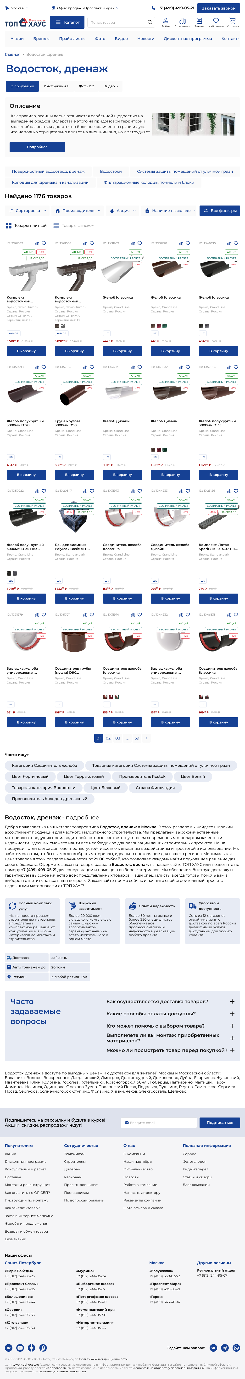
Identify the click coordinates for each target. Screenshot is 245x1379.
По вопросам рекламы (84, 1200)
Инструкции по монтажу (26, 1200)
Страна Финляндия (155, 787)
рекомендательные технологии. (63, 1371)
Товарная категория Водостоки (43, 787)
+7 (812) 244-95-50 (91, 1315)
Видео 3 (111, 86)
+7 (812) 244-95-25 (20, 1276)
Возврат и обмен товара (26, 1231)
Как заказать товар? (22, 1208)
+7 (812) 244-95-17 (90, 1289)
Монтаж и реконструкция (27, 1185)
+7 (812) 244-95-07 (212, 1275)
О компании (134, 1154)
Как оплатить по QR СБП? (27, 1192)
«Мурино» (85, 1271)
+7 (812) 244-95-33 (91, 1328)
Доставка (13, 1177)
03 (117, 738)
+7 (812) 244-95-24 (91, 1276)
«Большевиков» (19, 1297)
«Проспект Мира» (165, 1284)
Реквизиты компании (142, 1200)
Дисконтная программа (188, 38)
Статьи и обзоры (197, 1177)
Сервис (189, 1154)
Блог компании (196, 1185)
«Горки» (156, 1297)
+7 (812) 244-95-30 (20, 1328)
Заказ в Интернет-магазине (29, 1216)
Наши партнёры (137, 1161)
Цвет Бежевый (106, 787)
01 (99, 738)
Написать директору (141, 1192)
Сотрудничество (138, 1169)
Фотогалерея (194, 1161)
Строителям (75, 1161)
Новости (145, 38)
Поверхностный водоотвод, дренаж (48, 171)
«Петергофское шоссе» (97, 1297)
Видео (121, 38)
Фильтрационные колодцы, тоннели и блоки (149, 182)
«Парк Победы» (19, 1271)
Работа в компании (140, 1185)
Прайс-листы (72, 38)
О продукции (22, 86)
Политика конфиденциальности (103, 1359)
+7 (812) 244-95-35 (20, 1315)
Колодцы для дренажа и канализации (50, 182)
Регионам (73, 1177)
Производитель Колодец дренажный (49, 798)
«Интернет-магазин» (95, 1322)
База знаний (15, 1239)
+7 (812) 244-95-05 (20, 1289)
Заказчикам (74, 1154)
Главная (13, 54)
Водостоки (111, 171)
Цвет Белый (193, 776)
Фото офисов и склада (143, 1208)
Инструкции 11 (56, 86)
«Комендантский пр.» (96, 1309)
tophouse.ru (57, 1368)
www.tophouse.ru (26, 1364)
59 (137, 738)
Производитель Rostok (142, 776)
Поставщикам (76, 1192)
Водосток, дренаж (44, 54)
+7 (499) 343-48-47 (164, 1302)
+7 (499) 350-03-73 (164, 1276)
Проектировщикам (81, 1185)
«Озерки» (13, 1309)
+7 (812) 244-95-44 (20, 1302)
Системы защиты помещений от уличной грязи (185, 171)
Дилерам (72, 1169)
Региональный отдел (216, 1270)
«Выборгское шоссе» (95, 1284)
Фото (100, 38)
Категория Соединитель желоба (44, 765)
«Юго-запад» (16, 1322)
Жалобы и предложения (26, 1223)
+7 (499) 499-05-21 (164, 1289)
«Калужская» (161, 1271)
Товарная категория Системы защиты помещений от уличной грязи (161, 765)
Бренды (41, 38)
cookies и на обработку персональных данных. (170, 1368)
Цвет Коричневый (30, 776)
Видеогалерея (195, 1169)
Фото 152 (86, 86)
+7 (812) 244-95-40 (91, 1302)
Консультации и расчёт (25, 1169)
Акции (17, 38)
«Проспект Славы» (22, 1284)
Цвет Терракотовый (84, 776)
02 (108, 738)
